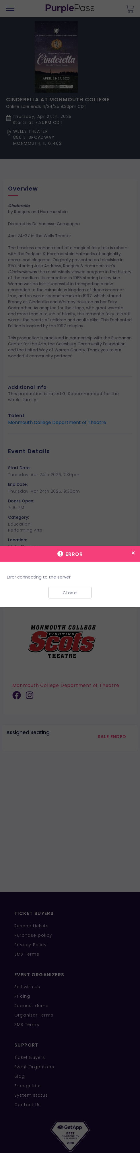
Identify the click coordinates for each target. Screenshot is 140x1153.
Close (70, 592)
